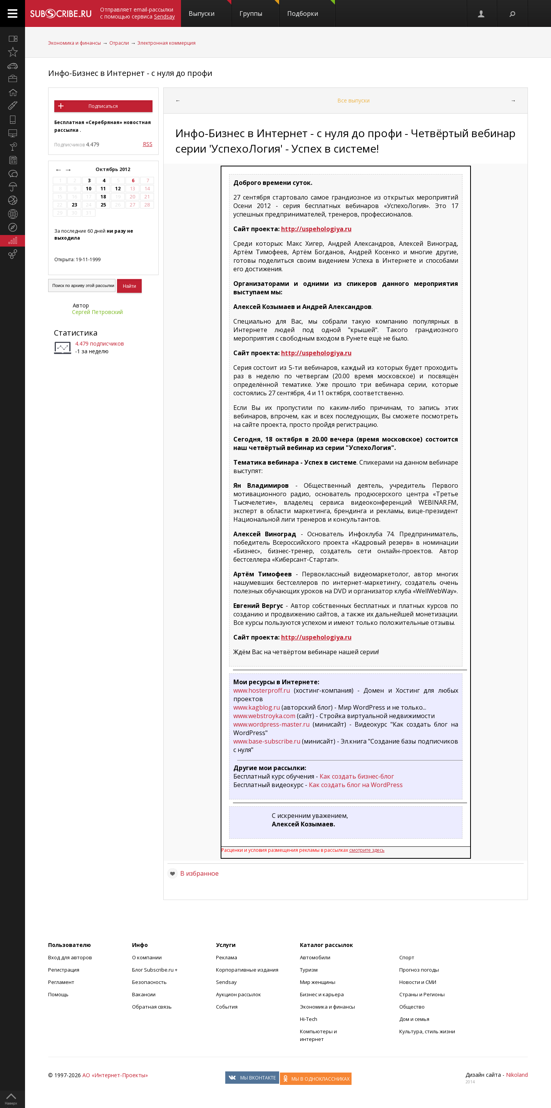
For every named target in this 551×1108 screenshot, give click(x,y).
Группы (259, 9)
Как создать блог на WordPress (356, 785)
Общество (412, 1006)
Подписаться (103, 106)
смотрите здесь (367, 850)
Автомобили (315, 957)
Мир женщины (317, 982)
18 (103, 196)
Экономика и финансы (74, 43)
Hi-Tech (308, 1019)
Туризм (309, 969)
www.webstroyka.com (264, 716)
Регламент (61, 982)
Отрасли (119, 43)
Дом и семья (414, 1019)
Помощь (58, 994)
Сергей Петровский (97, 312)
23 (74, 204)
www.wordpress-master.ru (271, 724)
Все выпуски (353, 100)
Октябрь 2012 (113, 169)
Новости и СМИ (417, 982)
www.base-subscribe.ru (266, 741)
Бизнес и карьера (322, 994)
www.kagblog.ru (256, 707)
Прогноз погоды (419, 969)
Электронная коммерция (166, 43)
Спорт (406, 957)
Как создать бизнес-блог (357, 776)
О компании (147, 957)
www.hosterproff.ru (261, 690)
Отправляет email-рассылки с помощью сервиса (137, 13)
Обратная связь (152, 1006)
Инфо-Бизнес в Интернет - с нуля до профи (130, 73)
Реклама (226, 957)
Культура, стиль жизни (427, 1031)
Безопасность (149, 982)
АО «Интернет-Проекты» (115, 1075)
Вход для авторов (70, 957)
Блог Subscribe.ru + (155, 969)
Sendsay (226, 982)
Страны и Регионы (422, 994)
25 (103, 204)
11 (103, 188)
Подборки (311, 9)
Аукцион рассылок (238, 994)
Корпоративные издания (247, 969)
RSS (147, 144)
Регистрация (63, 969)
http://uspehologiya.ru (316, 229)
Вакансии (144, 994)
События (227, 1006)
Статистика (75, 332)
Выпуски (210, 9)
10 (88, 188)
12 (118, 188)
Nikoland (517, 1074)
